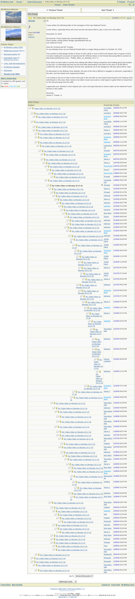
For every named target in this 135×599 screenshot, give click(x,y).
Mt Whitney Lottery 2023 (13, 47)
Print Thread (32, 14)
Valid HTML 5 (62, 597)
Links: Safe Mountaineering (14, 63)
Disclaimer (8, 70)
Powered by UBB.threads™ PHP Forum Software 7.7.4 (67, 589)
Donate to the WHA (12, 74)
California (31, 37)
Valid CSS (73, 597)
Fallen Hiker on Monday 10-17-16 (47, 109)
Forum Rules (6, 585)
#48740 (129, 18)
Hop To (71, 576)
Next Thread (108, 10)
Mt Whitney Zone (7, 2)
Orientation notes (10, 58)
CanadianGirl (105, 18)
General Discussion (34, 2)
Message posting (10, 54)
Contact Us (106, 585)
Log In (130, 2)
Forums (19, 2)
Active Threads (68, 5)
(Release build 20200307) (67, 590)
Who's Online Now (8, 78)
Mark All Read (17, 585)
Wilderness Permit (11, 51)
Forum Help (115, 585)
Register (121, 2)
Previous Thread (54, 10)
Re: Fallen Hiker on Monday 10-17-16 (50, 114)
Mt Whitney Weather (12, 67)
